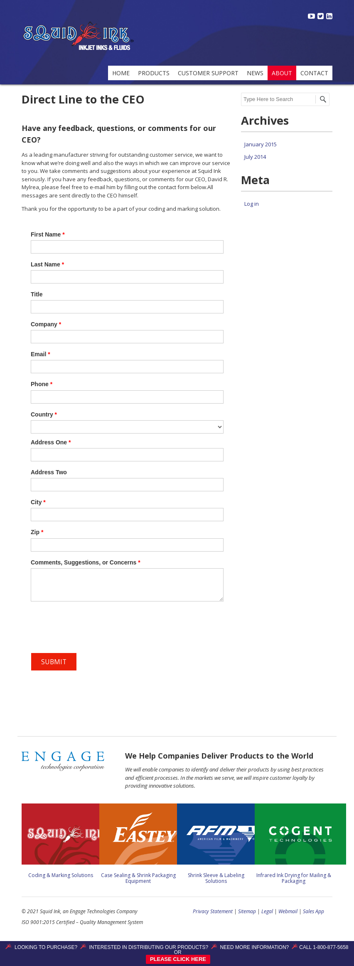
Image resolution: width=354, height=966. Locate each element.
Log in (251, 203)
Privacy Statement (213, 911)
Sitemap (247, 911)
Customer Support (208, 73)
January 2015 (260, 144)
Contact (314, 73)
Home (121, 73)
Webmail (287, 911)
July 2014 (255, 156)
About (282, 73)
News (255, 73)
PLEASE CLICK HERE (178, 959)
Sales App (313, 911)
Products (154, 73)
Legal (267, 911)
